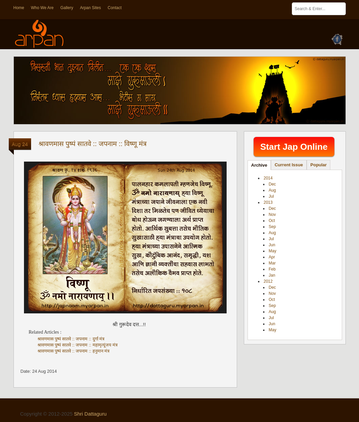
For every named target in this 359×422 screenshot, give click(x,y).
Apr (272, 257)
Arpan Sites (90, 7)
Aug (272, 190)
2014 (268, 178)
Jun (272, 245)
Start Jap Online (294, 147)
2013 (268, 202)
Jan (272, 275)
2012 (268, 281)
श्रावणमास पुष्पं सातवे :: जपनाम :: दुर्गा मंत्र (71, 338)
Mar (272, 263)
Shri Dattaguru (90, 414)
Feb (272, 269)
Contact (115, 7)
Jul (271, 196)
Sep (272, 226)
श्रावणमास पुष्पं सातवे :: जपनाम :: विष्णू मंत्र (93, 143)
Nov (272, 214)
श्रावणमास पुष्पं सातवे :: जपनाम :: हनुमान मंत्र (73, 351)
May (273, 251)
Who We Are (42, 7)
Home (19, 7)
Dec (272, 184)
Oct (272, 220)
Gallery (66, 7)
